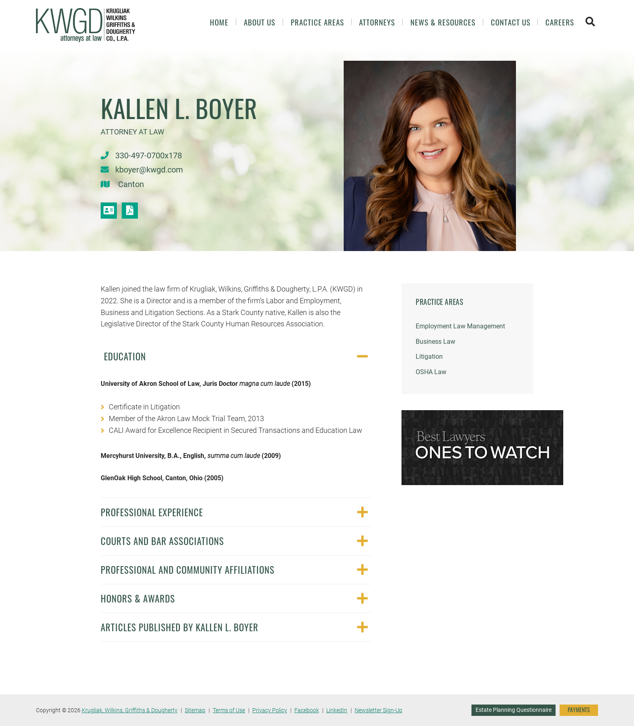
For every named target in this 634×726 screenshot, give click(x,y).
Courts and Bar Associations (162, 541)
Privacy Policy (269, 710)
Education (125, 356)
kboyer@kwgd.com (149, 170)
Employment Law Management (460, 326)
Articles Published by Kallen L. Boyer (179, 627)
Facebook (306, 710)
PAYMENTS (579, 710)
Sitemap (195, 710)
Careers (559, 22)
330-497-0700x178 (148, 155)
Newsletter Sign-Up (378, 710)
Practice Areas (317, 22)
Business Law (435, 341)
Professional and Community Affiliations (188, 569)
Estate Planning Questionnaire (514, 710)
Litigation (429, 356)
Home (219, 22)
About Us (259, 22)
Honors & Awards (138, 598)
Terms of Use (229, 710)
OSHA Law (431, 372)
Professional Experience (152, 512)
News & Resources (443, 22)
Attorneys (377, 22)
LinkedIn (336, 710)
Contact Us (510, 22)
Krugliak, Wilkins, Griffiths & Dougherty (130, 710)
